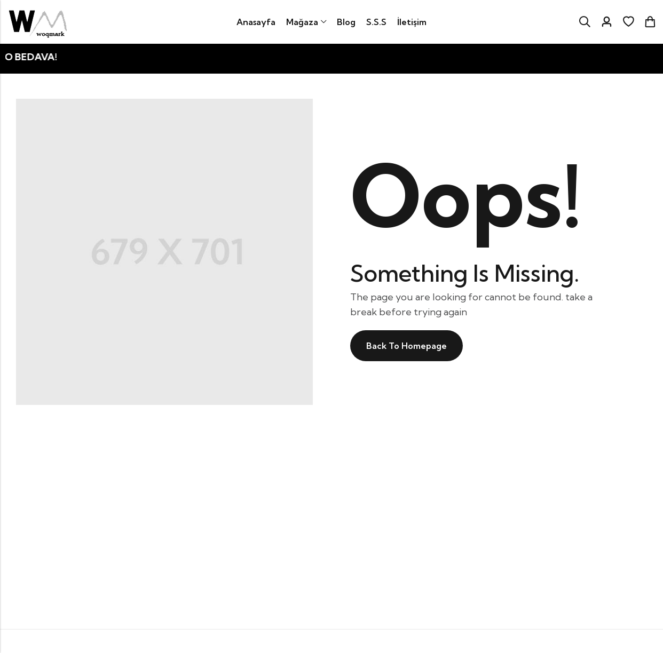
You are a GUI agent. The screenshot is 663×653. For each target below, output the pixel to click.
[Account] (606, 22)
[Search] (584, 22)
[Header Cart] (649, 22)
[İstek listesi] (628, 22)
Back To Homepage (406, 345)
